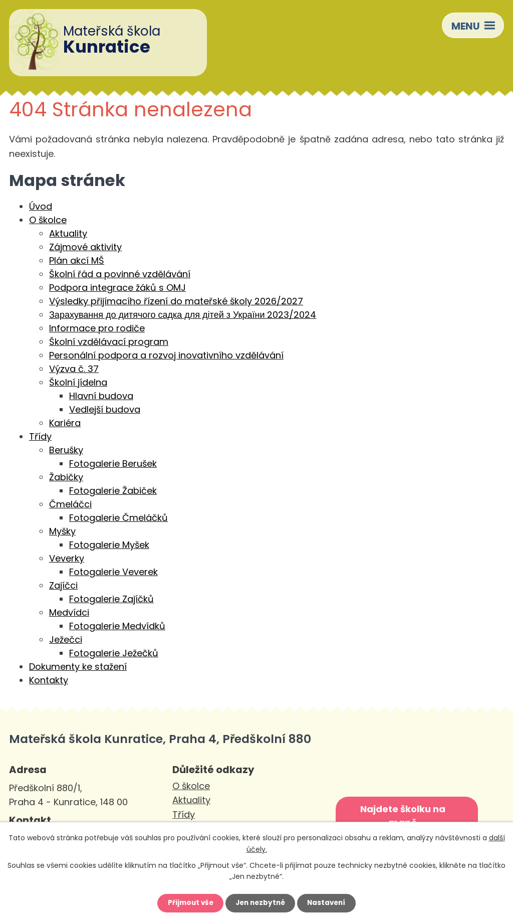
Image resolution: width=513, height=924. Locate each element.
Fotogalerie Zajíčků (111, 600)
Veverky (66, 559)
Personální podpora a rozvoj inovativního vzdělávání (166, 356)
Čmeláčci (70, 505)
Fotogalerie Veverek (113, 573)
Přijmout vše (187, 902)
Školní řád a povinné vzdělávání (119, 275)
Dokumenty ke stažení (78, 667)
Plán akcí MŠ (76, 261)
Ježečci (65, 640)
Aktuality (68, 234)
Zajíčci (63, 586)
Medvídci (69, 613)
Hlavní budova (101, 397)
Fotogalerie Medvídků (117, 627)
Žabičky (66, 478)
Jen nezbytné (260, 902)
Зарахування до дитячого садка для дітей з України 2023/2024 (182, 315)
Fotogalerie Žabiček (113, 491)
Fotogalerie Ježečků (113, 654)
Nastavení (330, 902)
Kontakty (48, 681)
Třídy (40, 437)
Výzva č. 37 (74, 369)
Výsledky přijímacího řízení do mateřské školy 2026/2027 (176, 302)
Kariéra (65, 424)
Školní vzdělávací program (108, 342)
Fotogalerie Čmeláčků (118, 518)
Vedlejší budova (104, 410)
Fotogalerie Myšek (109, 545)
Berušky (66, 451)
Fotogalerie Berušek (113, 464)
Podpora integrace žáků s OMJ (117, 288)
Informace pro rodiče (97, 329)
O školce (48, 221)
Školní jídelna (78, 383)
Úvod (40, 207)
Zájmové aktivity (85, 248)
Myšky (62, 532)
